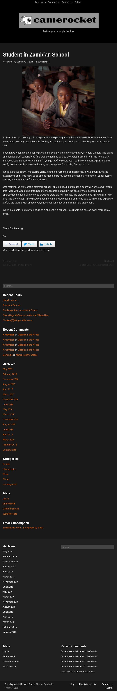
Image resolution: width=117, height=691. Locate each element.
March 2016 (8, 414)
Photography (9, 469)
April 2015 (8, 434)
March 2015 (8, 439)
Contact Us (67, 2)
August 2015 (9, 424)
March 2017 (8, 394)
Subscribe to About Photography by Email (23, 527)
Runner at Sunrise (11, 305)
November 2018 (10, 379)
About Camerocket (50, 2)
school (30, 250)
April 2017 (8, 389)
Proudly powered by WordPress (20, 684)
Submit (78, 2)
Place (5, 474)
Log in (6, 498)
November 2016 (10, 399)
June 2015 (8, 429)
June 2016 (8, 404)
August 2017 (9, 384)
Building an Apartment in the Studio (20, 310)
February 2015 (10, 445)
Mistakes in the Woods (28, 335)
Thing (6, 479)
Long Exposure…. (11, 300)
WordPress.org (10, 514)
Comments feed (11, 509)
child (14, 250)
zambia (46, 250)
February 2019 (10, 374)
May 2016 (7, 409)
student (38, 250)
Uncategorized (10, 484)
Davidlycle (8, 355)
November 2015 (10, 419)
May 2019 (7, 369)
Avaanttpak (8, 335)
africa (8, 250)
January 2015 (9, 450)
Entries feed (9, 503)
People (9, 61)
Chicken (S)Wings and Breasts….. (18, 320)
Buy (37, 2)
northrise (22, 250)
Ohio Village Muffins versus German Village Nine (26, 315)
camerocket (43, 61)
